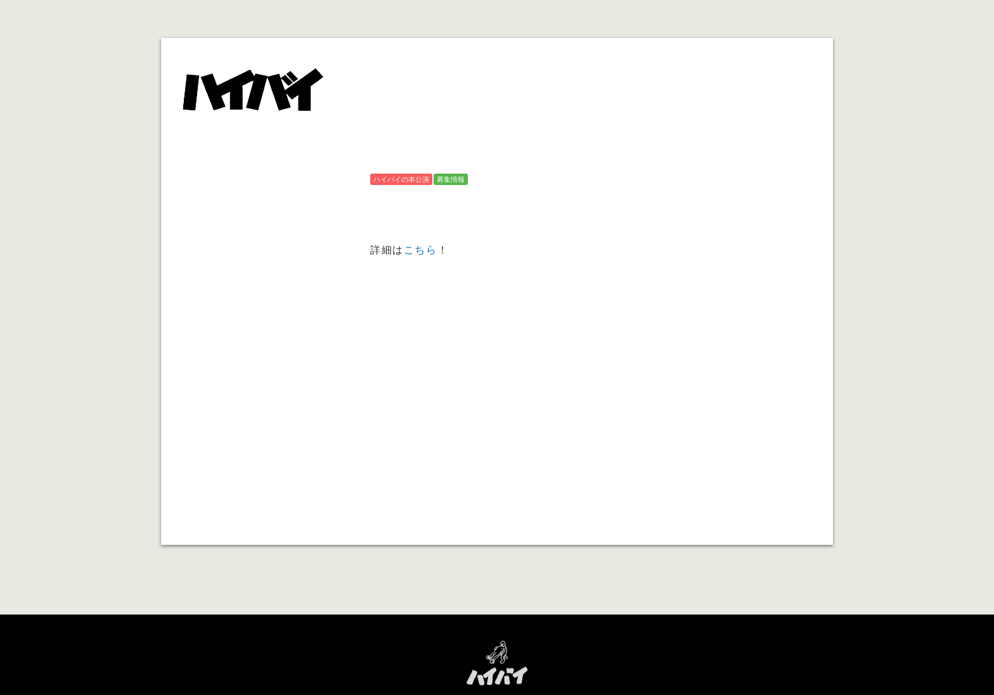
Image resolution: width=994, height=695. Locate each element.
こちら (420, 249)
